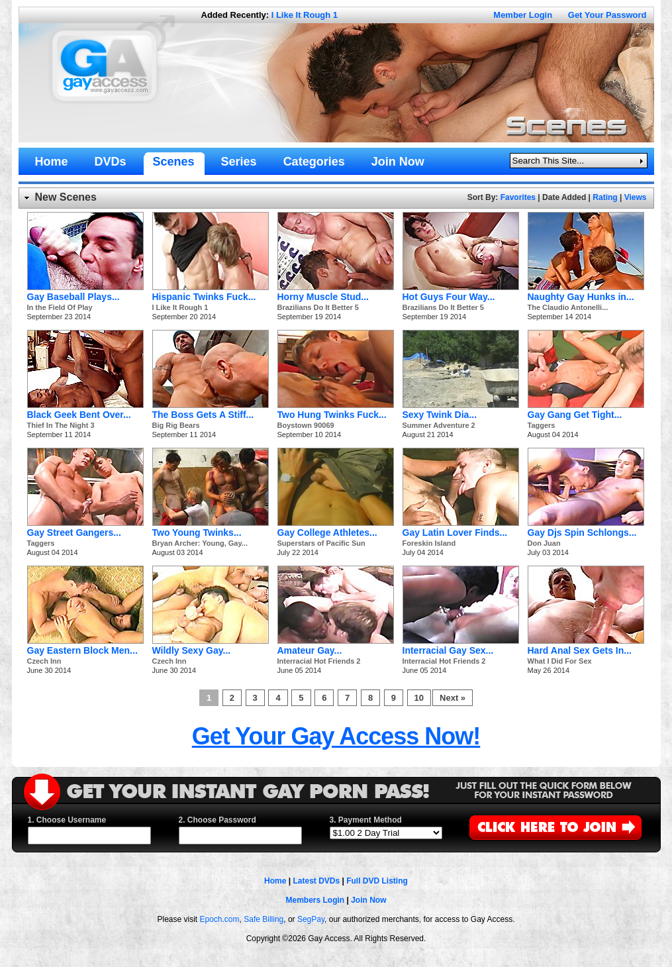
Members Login (314, 900)
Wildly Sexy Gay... (191, 650)
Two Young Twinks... (197, 532)
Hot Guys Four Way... (449, 296)
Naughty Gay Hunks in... (581, 296)
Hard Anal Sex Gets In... (580, 650)
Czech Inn (44, 661)
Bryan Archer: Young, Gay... (200, 543)
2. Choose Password (217, 820)
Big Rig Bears (176, 425)
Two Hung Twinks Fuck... (332, 414)
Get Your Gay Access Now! (336, 736)
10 (419, 698)
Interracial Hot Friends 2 (319, 661)
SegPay (310, 919)
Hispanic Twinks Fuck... (204, 296)
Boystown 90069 (305, 425)
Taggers (541, 425)
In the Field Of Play (60, 307)
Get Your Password (607, 15)
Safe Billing (263, 919)
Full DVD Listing (377, 881)
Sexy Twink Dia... (440, 414)
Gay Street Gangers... (74, 532)
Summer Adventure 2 (439, 425)
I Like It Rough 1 (304, 15)
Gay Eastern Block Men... (82, 650)
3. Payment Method (366, 820)
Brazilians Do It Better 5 (318, 307)
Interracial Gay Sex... (448, 650)
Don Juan (544, 543)
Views (635, 197)
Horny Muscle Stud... (323, 296)
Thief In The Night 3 (61, 425)
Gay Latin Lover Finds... (455, 532)
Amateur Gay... (309, 650)
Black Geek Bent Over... (79, 414)
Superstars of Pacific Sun (321, 543)
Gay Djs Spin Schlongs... (582, 532)
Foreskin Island (429, 543)
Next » (452, 698)
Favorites (518, 197)
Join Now (368, 900)
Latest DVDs (316, 881)
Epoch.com (220, 919)
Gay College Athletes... (327, 532)
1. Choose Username (67, 820)
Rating (605, 197)
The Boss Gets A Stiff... (203, 414)
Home (275, 881)
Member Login (522, 15)
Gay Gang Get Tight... (575, 414)
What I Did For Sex (560, 661)
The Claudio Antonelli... (568, 307)
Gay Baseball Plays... (73, 296)
